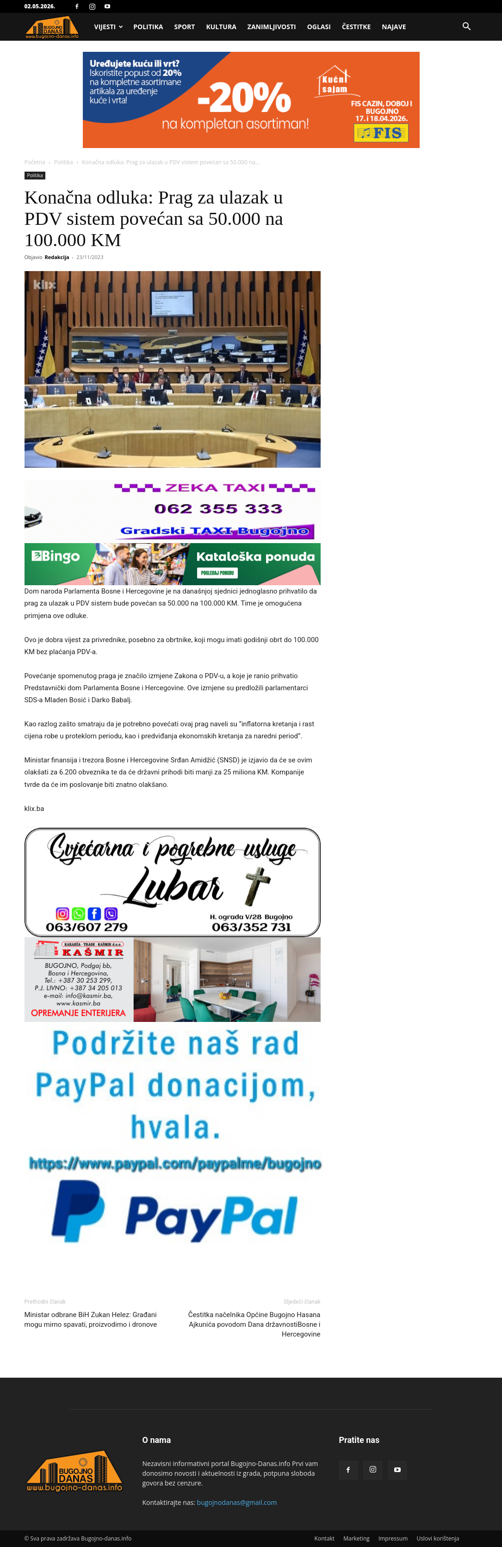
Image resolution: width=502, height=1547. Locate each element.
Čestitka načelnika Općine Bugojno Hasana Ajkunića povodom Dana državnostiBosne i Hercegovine (254, 1324)
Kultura (221, 26)
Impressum (393, 1538)
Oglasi (319, 26)
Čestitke (356, 26)
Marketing (356, 1538)
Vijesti (109, 26)
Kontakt (325, 1538)
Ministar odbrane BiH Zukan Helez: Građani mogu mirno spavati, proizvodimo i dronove (91, 1320)
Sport (184, 26)
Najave (394, 26)
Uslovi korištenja (437, 1538)
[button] (467, 27)
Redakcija (56, 257)
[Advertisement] (251, 121)
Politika (148, 26)
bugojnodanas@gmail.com (237, 1502)
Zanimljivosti (272, 26)
